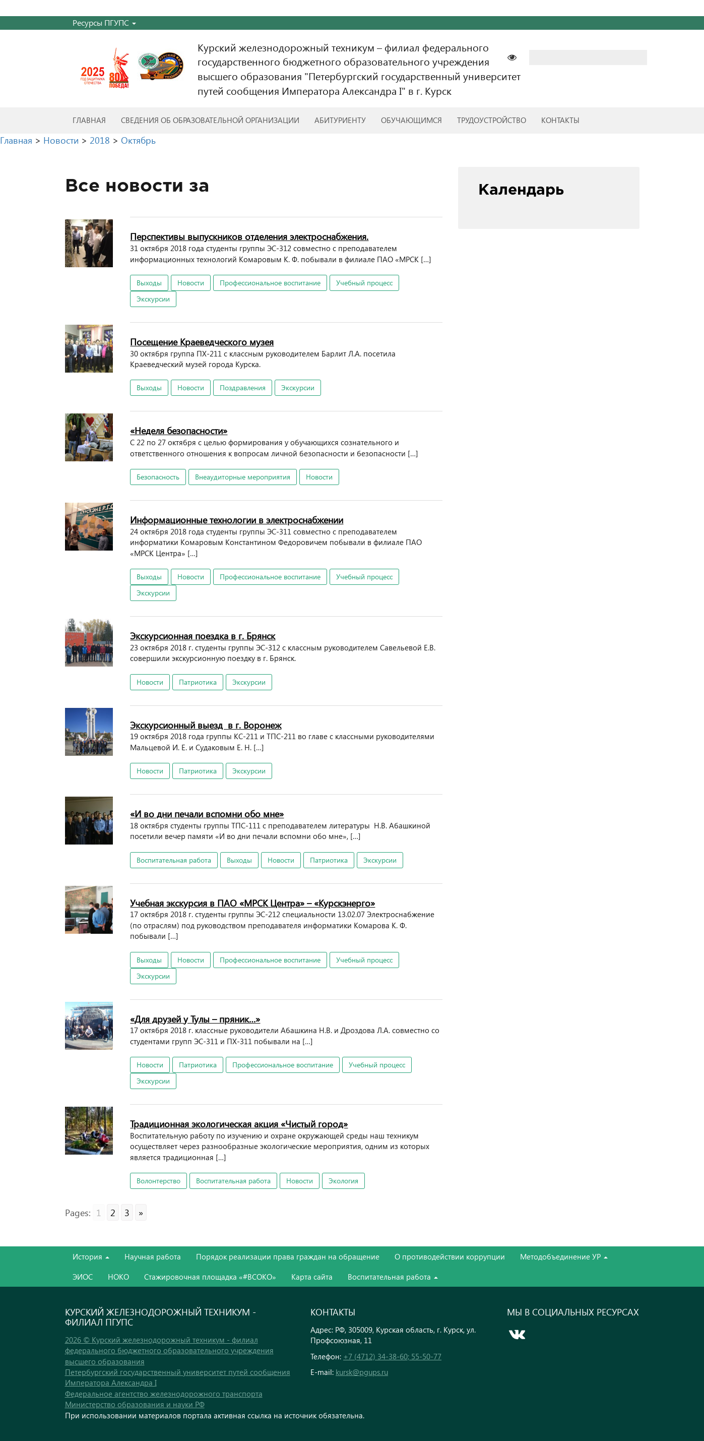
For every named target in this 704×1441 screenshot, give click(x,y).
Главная (89, 120)
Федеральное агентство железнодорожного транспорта (164, 1394)
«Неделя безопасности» (178, 430)
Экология (343, 1180)
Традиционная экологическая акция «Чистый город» (239, 1123)
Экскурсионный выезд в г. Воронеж (205, 724)
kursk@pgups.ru (362, 1372)
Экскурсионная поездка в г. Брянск (202, 635)
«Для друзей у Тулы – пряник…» (195, 1018)
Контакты (560, 120)
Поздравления (243, 387)
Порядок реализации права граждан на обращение (287, 1256)
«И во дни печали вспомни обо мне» (207, 813)
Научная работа (152, 1256)
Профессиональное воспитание (270, 282)
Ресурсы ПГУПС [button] (104, 22)
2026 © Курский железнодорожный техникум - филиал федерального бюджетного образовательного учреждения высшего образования (169, 1350)
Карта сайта (312, 1277)
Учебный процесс (364, 282)
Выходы (149, 282)
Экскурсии (153, 299)
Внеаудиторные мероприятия (242, 477)
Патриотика (198, 682)
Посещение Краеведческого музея (202, 341)
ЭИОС (83, 1277)
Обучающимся (411, 120)
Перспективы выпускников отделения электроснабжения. (249, 236)
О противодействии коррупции (450, 1256)
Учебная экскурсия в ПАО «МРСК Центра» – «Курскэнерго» (252, 902)
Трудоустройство (491, 120)
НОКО (118, 1277)
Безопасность (158, 477)
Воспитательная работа (174, 860)
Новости (190, 282)
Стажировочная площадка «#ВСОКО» (210, 1277)
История (91, 1256)
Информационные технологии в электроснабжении (236, 519)
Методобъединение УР (564, 1256)
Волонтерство (158, 1180)
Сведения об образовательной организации (210, 120)
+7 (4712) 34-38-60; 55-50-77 (392, 1356)
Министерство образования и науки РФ (135, 1404)
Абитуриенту (340, 120)
